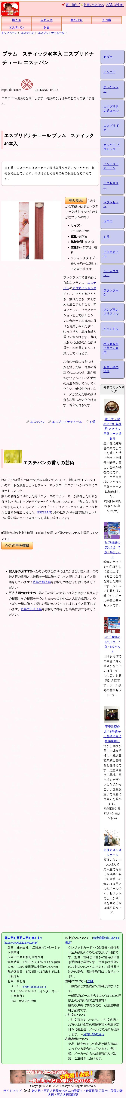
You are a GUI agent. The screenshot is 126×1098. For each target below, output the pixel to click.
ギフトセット (110, 204)
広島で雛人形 (42, 582)
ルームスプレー (110, 273)
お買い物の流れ (110, 369)
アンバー (109, 72)
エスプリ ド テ (111, 127)
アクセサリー (110, 185)
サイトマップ (12, 1090)
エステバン (16, 27)
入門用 (107, 221)
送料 (90, 981)
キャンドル (110, 328)
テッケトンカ (110, 89)
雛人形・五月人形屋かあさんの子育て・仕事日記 (65, 1090)
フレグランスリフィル (110, 311)
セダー (107, 56)
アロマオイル (110, 254)
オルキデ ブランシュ (111, 146)
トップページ (9, 32)
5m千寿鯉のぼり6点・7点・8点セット (112, 642)
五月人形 (47, 20)
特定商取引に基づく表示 (110, 348)
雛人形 (16, 20)
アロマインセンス (84, 288)
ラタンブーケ (110, 292)
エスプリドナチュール (51, 32)
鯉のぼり (77, 20)
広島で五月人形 (31, 609)
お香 (47, 27)
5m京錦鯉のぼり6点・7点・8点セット (112, 547)
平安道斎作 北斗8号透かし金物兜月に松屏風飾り (112, 731)
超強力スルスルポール (112, 850)
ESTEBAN (44, 512)
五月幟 (106, 20)
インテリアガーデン (110, 166)
